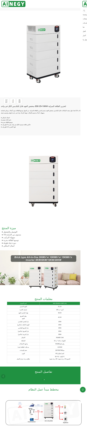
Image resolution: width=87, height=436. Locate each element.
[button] (84, 376)
